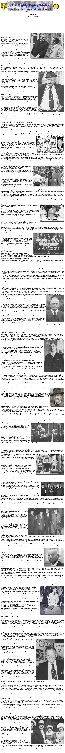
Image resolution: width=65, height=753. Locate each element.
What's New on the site (29, 11)
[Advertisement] (32, 25)
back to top (3, 84)
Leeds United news (37, 11)
